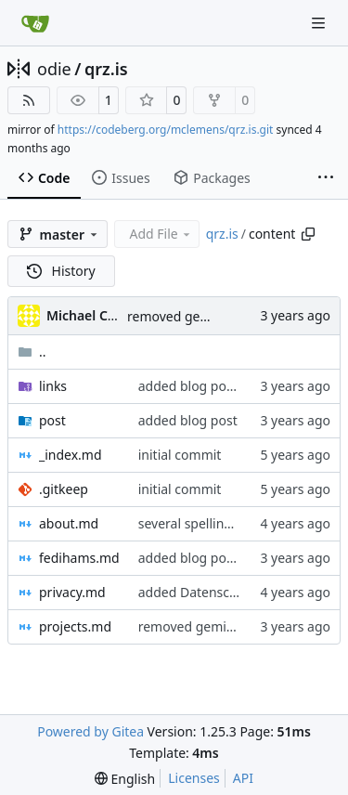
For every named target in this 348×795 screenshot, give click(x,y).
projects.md (75, 626)
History (61, 271)
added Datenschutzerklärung (227, 592)
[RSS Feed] (28, 100)
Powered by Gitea (90, 731)
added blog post (188, 420)
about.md (68, 523)
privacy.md (72, 592)
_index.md (70, 454)
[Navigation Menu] (320, 22)
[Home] (35, 23)
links (53, 386)
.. (32, 351)
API (243, 778)
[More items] (326, 178)
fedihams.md (79, 558)
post (52, 420)
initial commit (180, 454)
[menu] (125, 779)
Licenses (194, 778)
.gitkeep (63, 489)
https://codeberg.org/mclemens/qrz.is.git (166, 129)
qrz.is (106, 68)
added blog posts (191, 386)
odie (54, 68)
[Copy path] (308, 234)
